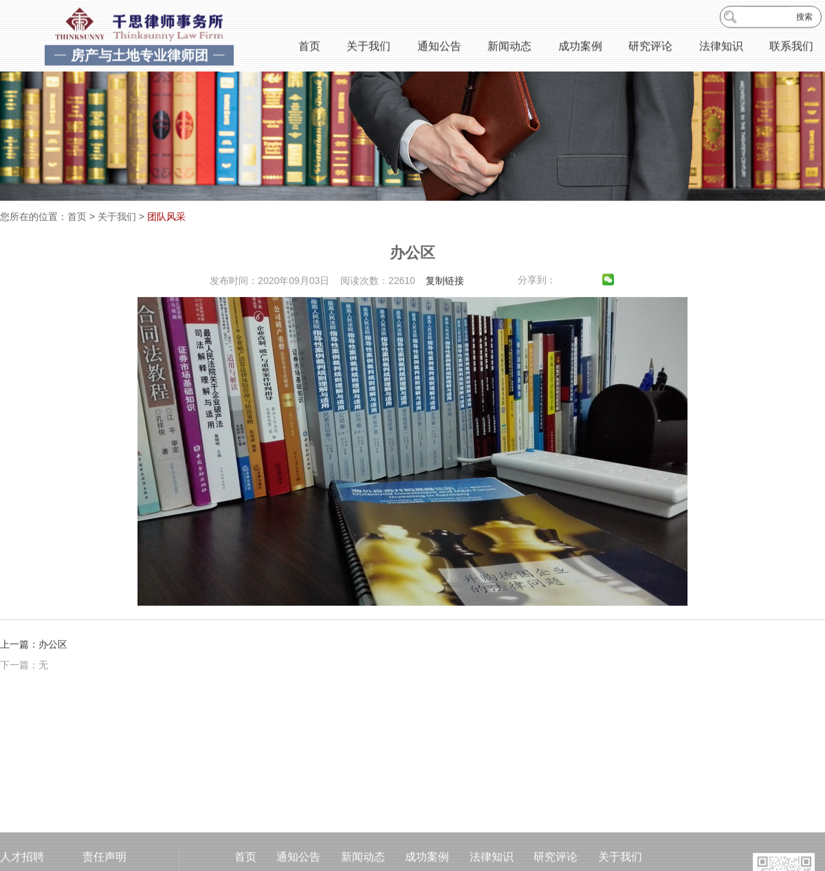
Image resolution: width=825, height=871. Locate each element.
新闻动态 (509, 47)
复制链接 (445, 289)
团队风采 (166, 216)
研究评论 (650, 47)
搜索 (804, 18)
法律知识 (721, 47)
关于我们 (368, 47)
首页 (309, 47)
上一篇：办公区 (33, 653)
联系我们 (791, 47)
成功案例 (580, 47)
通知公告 (439, 47)
